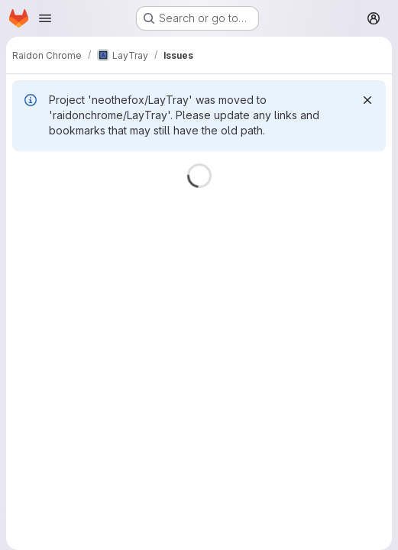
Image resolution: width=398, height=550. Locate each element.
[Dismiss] (367, 100)
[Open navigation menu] (45, 18)
